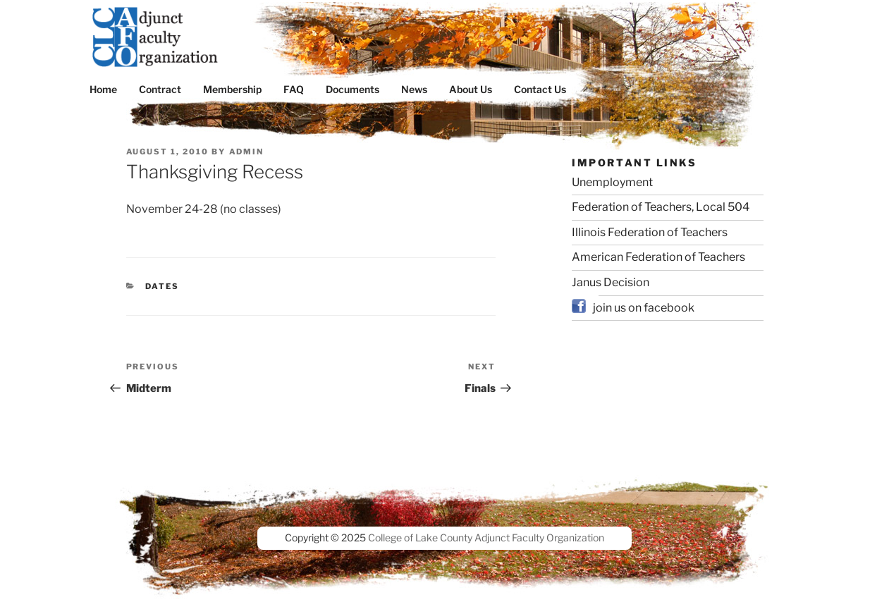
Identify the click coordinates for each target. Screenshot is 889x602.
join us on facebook (643, 307)
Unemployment (612, 182)
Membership (232, 89)
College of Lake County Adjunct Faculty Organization (486, 537)
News (414, 89)
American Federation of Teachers (658, 257)
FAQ (293, 89)
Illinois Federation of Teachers (650, 232)
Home (103, 89)
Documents (352, 89)
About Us (470, 89)
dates (162, 286)
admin (246, 151)
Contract (160, 89)
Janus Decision (610, 282)
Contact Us (540, 89)
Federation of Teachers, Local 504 (660, 207)
